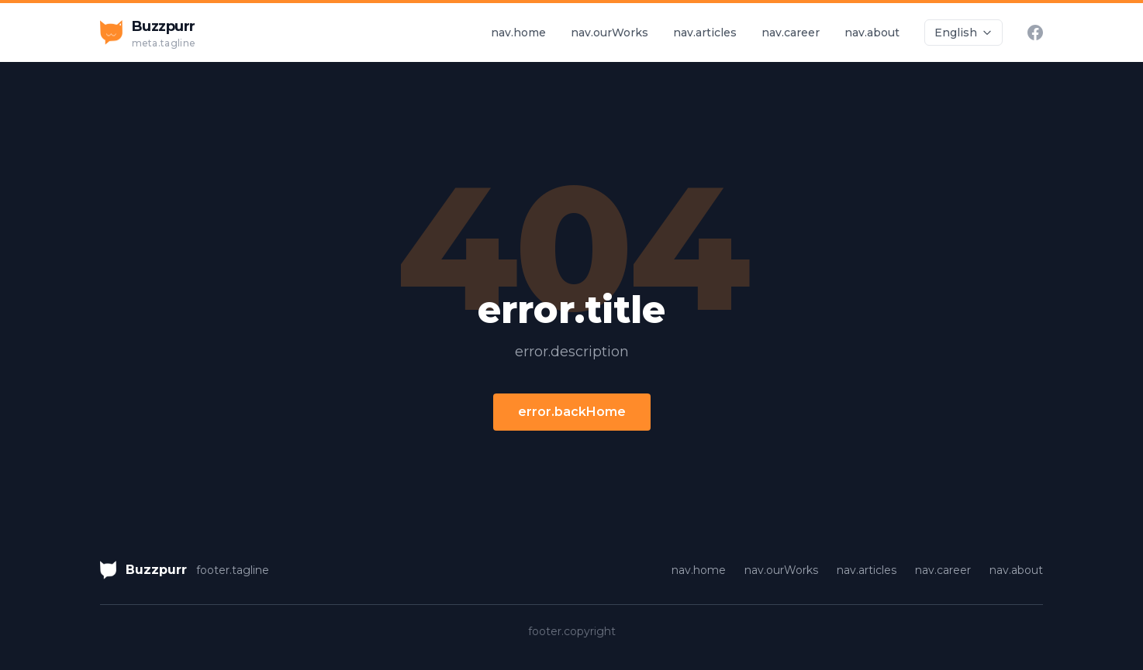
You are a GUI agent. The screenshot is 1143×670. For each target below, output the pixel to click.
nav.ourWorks (609, 33)
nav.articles (705, 33)
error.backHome (572, 411)
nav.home (518, 33)
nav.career (790, 33)
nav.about (872, 33)
